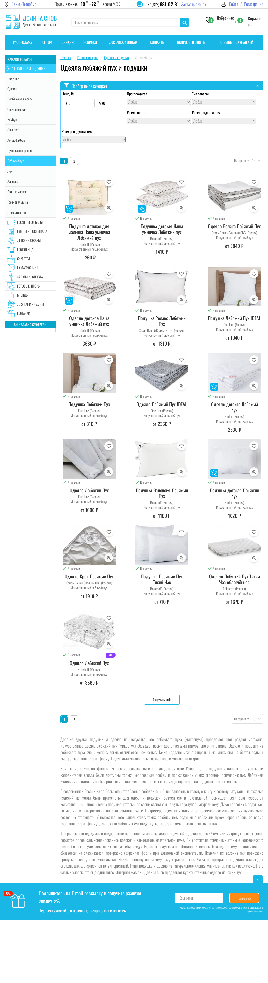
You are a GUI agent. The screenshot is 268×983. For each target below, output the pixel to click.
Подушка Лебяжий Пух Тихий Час (162, 579)
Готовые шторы (28, 285)
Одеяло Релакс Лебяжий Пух (234, 226)
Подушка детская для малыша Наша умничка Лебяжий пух (89, 232)
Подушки (13, 78)
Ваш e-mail (186, 898)
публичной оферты (255, 911)
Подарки (23, 313)
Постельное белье (30, 222)
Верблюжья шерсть (19, 98)
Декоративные (16, 212)
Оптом (47, 42)
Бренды (22, 295)
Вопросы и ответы (191, 42)
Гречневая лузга (17, 202)
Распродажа (22, 42)
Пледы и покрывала (32, 231)
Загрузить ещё (162, 699)
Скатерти (23, 258)
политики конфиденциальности (248, 908)
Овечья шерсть (16, 109)
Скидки (68, 42)
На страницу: (240, 160)
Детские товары (29, 240)
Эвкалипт (13, 129)
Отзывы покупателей (236, 42)
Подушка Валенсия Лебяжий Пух (162, 493)
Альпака (12, 181)
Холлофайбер (16, 140)
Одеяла (12, 88)
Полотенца (25, 249)
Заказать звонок (193, 4)
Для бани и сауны (30, 304)
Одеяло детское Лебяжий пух (234, 407)
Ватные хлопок (17, 191)
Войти (233, 4)
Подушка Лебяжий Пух (89, 404)
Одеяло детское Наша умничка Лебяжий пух (89, 321)
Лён (9, 171)
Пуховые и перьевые (20, 150)
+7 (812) (163, 4)
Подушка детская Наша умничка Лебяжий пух (162, 229)
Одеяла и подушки (31, 68)
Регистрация (253, 4)
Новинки (90, 42)
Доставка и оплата (123, 42)
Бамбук (12, 119)
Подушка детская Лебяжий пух (234, 493)
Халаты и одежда (30, 276)
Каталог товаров (19, 59)
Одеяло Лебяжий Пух (89, 490)
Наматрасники (27, 267)
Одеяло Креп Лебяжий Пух (89, 576)
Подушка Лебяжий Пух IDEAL (234, 318)
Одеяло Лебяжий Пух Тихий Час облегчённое (234, 579)
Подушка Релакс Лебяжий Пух (162, 321)
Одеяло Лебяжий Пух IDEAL (162, 404)
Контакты (157, 42)
